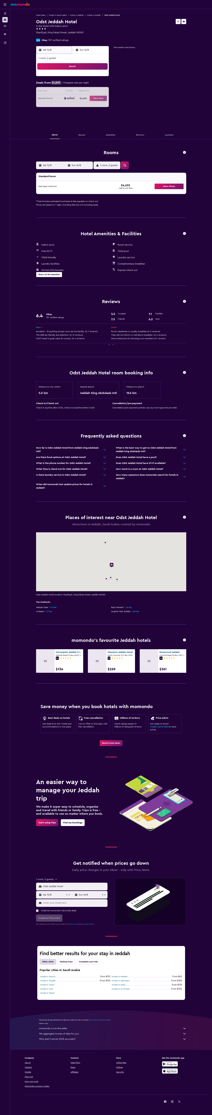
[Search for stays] (5, 20)
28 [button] (87, 106)
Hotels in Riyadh (48, 981)
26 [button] (73, 106)
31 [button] (59, 113)
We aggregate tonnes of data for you (112, 1034)
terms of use (74, 924)
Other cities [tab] (48, 962)
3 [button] (58, 84)
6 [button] (80, 84)
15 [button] (94, 91)
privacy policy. (88, 924)
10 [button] (59, 91)
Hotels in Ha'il (46, 989)
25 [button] (65, 106)
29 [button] (94, 106)
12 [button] (73, 91)
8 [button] (94, 84)
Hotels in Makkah (77, 15)
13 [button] (80, 91)
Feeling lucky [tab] (66, 962)
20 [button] (80, 98)
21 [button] (87, 98)
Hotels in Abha (118, 985)
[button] (5, 4)
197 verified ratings (58, 40)
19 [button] (73, 98)
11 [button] (66, 91)
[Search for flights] (5, 13)
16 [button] (101, 91)
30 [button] (101, 106)
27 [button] (80, 106)
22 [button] (94, 98)
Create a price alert (159, 727)
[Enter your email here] (74, 903)
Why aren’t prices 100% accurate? (112, 1039)
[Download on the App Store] (170, 1071)
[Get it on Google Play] (170, 1064)
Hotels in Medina (119, 977)
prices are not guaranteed (99, 1020)
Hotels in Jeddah (94, 15)
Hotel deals (40, 15)
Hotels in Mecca (47, 977)
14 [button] (87, 91)
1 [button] (94, 77)
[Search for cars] (5, 26)
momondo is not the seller (112, 1028)
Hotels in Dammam (120, 981)
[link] (111, 743)
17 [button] (59, 98)
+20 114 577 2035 (45, 36)
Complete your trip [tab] (88, 962)
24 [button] (58, 106)
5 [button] (73, 84)
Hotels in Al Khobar (121, 989)
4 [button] (66, 84)
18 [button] (66, 98)
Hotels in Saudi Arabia (58, 15)
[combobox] (74, 886)
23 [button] (101, 98)
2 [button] (101, 77)
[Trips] (5, 34)
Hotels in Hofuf (47, 985)
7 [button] (87, 84)
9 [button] (101, 84)
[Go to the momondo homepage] (20, 4)
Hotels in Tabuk (47, 993)
